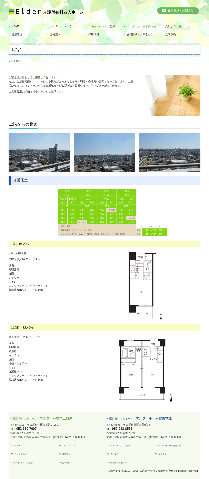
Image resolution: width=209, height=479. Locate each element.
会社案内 (55, 34)
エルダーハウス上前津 (101, 26)
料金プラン (39, 91)
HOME (16, 26)
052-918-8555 (122, 428)
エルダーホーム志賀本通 (141, 26)
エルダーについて (60, 26)
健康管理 (17, 34)
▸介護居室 (15, 61)
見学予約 (170, 34)
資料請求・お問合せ (139, 34)
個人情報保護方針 (118, 463)
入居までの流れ (174, 26)
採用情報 (93, 34)
